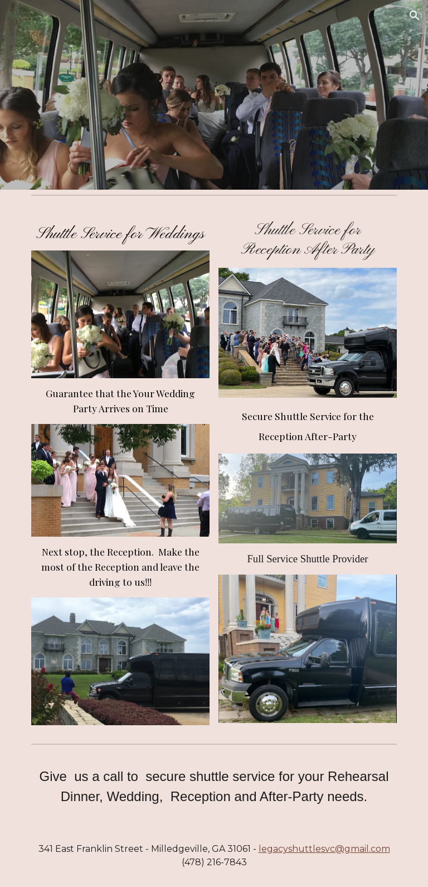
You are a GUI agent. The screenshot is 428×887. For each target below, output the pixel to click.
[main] (120, 231)
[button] (414, 15)
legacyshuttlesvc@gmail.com (324, 848)
